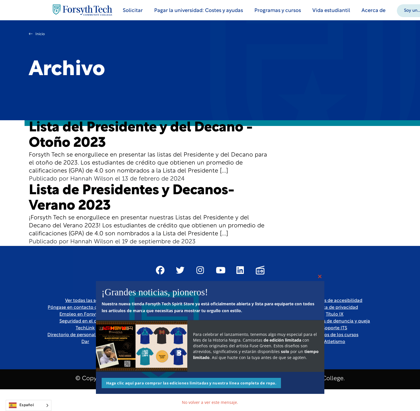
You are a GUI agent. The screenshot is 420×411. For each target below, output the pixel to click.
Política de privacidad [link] (335, 307)
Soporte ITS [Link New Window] (334, 328)
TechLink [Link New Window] (85, 328)
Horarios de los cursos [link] (334, 335)
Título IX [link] (334, 314)
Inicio (37, 34)
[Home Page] (82, 10)
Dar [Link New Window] (85, 342)
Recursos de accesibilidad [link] (334, 300)
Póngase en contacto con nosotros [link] (85, 307)
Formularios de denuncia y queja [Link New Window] (334, 321)
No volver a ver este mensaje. (210, 402)
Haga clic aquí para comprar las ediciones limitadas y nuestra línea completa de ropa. (191, 383)
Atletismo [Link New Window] (334, 342)
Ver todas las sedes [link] (85, 300)
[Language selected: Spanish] (28, 405)
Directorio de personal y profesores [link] (85, 335)
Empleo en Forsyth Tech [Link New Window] (85, 314)
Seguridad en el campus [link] (85, 321)
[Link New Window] (160, 270)
